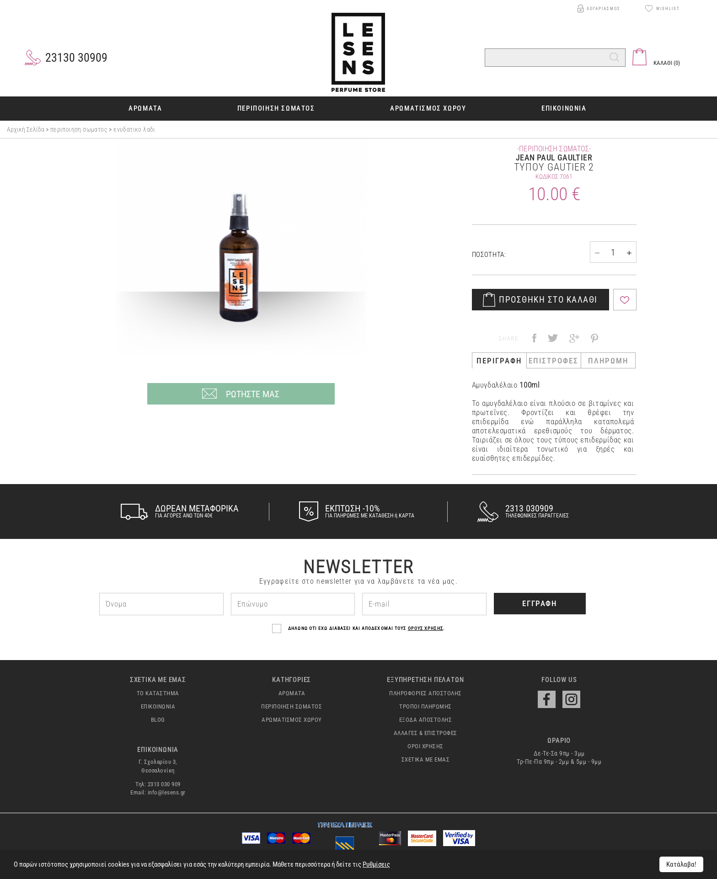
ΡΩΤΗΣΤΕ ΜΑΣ (252, 394)
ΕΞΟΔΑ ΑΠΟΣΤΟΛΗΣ (425, 720)
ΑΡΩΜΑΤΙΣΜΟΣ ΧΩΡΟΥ (292, 720)
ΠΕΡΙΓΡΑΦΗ (499, 360)
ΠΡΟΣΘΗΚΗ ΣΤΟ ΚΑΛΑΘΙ (548, 299)
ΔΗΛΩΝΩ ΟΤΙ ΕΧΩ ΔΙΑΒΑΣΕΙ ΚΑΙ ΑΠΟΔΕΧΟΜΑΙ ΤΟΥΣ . (358, 628)
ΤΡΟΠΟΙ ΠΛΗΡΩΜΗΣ (425, 706)
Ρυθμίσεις (376, 864)
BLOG (158, 720)
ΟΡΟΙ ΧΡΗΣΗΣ (425, 746)
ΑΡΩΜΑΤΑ (291, 693)
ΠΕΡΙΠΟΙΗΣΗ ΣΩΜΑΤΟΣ (78, 129)
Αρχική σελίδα (26, 129)
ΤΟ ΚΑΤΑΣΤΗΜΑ (158, 693)
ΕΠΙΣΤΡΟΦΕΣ (553, 360)
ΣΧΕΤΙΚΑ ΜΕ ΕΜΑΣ (425, 759)
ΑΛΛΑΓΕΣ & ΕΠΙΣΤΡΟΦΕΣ (425, 733)
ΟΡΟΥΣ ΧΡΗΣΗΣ (425, 628)
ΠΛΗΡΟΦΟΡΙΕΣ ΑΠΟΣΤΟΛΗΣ (425, 693)
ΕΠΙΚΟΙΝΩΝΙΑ (158, 706)
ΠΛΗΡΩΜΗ (608, 360)
